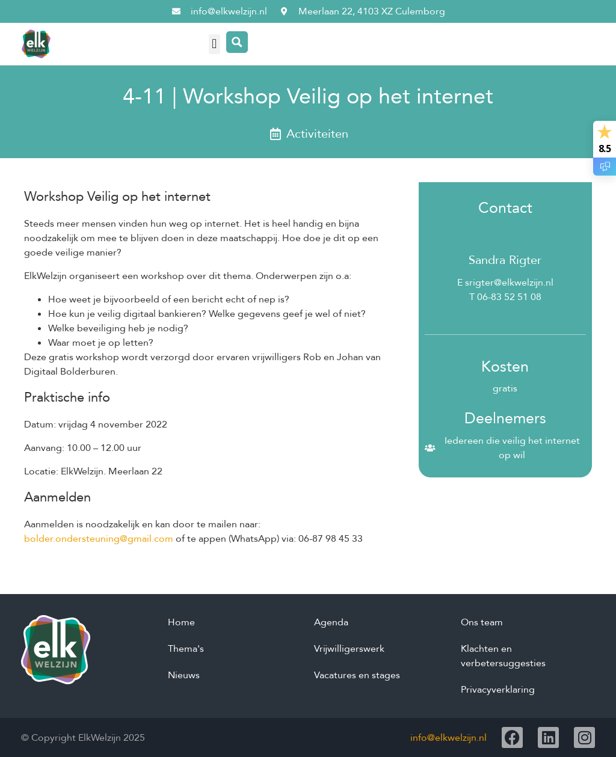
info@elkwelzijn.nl (448, 737)
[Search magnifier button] (237, 42)
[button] (214, 44)
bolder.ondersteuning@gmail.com (98, 538)
